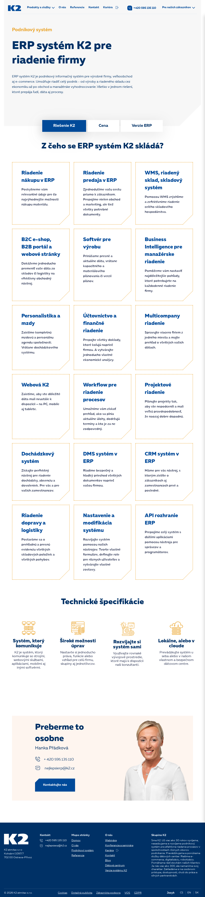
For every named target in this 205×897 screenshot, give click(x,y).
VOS (127, 893)
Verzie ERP (142, 126)
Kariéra (111, 7)
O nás (62, 7)
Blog (108, 860)
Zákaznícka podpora (108, 893)
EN (189, 892)
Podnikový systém (82, 850)
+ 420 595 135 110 (54, 759)
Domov (75, 840)
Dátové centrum (115, 865)
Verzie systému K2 (116, 870)
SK (197, 892)
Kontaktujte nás (55, 785)
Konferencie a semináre (119, 845)
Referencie (77, 7)
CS (181, 892)
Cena (103, 126)
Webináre (111, 840)
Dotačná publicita (81, 893)
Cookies (62, 893)
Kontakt (94, 7)
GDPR (138, 893)
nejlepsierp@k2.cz (54, 768)
